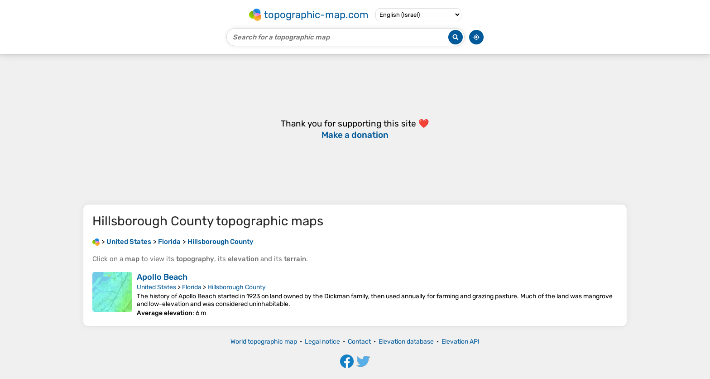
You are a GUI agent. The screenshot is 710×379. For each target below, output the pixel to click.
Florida (191, 287)
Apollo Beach (162, 277)
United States (156, 287)
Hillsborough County (236, 287)
